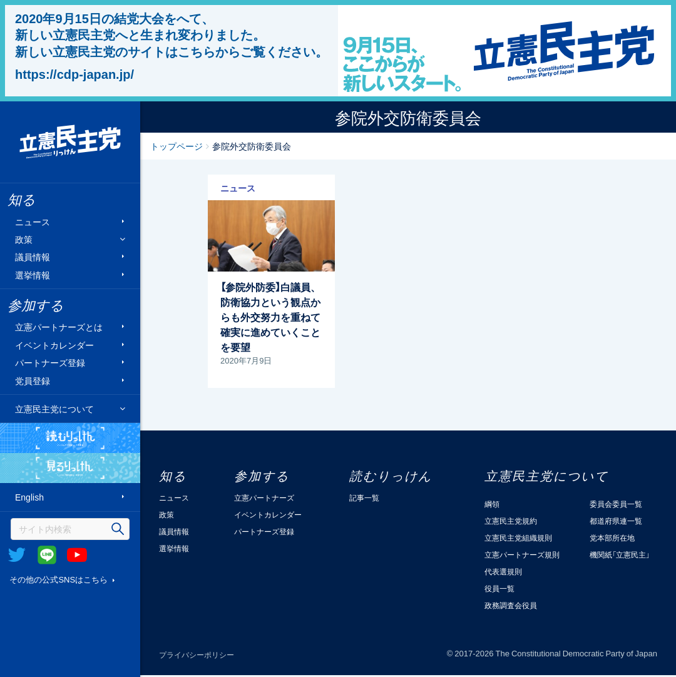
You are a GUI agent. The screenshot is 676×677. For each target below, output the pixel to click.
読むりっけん (70, 438)
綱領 (491, 503)
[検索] (70, 529)
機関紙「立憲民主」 (620, 554)
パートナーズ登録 (50, 363)
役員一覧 (499, 588)
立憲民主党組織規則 (518, 537)
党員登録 (32, 380)
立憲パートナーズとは (59, 327)
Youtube (77, 555)
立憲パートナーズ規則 (522, 554)
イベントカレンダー (54, 344)
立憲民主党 (70, 142)
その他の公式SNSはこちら (58, 579)
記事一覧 (364, 497)
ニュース (32, 221)
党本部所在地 (612, 537)
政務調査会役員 (510, 605)
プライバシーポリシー (196, 654)
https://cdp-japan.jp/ (74, 74)
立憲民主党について (54, 408)
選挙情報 (32, 274)
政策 (24, 239)
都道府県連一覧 (616, 520)
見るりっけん (70, 468)
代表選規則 (503, 571)
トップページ (176, 146)
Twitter (17, 555)
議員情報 (32, 257)
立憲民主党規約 (510, 520)
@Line (47, 555)
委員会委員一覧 (616, 503)
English (29, 497)
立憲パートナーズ (264, 497)
